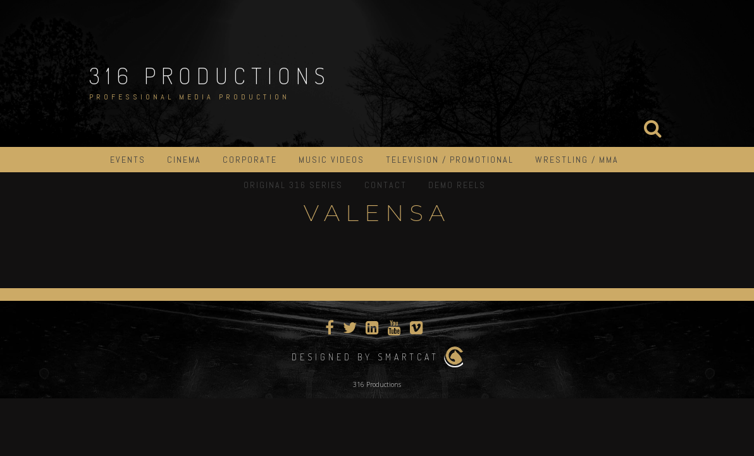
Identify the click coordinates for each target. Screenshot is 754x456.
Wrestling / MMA (577, 159)
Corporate (250, 159)
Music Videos (331, 159)
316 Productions (210, 75)
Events (127, 159)
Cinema (184, 159)
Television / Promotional (450, 159)
